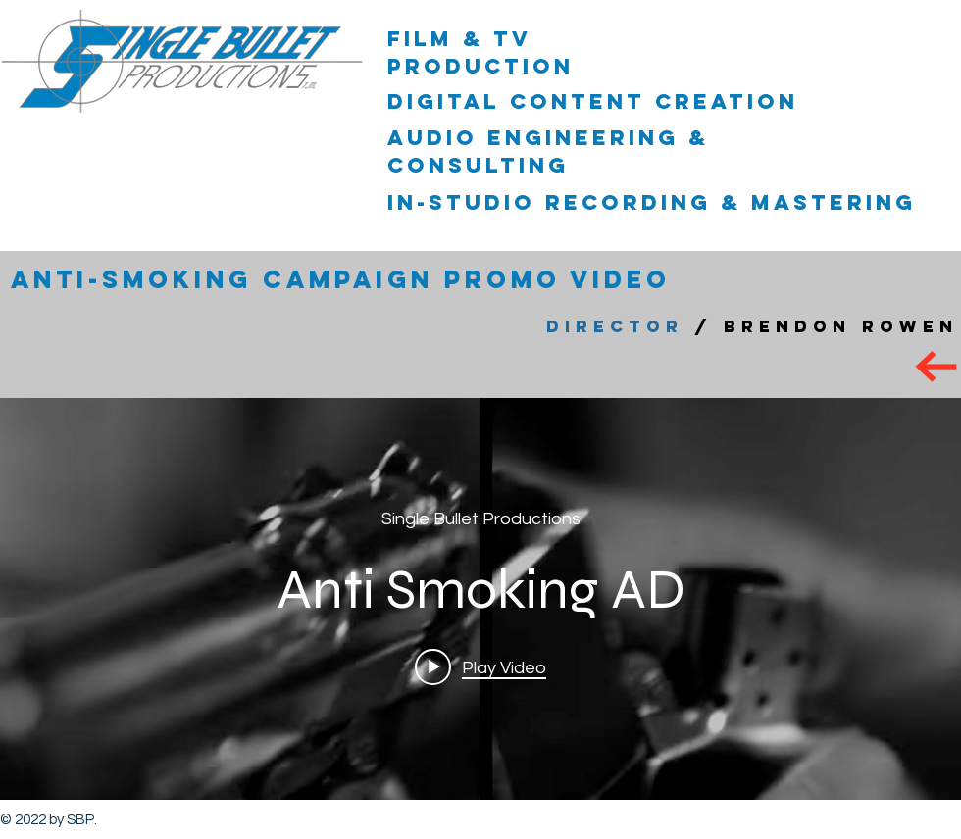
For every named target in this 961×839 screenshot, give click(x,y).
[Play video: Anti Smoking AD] (480, 666)
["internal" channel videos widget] (480, 599)
